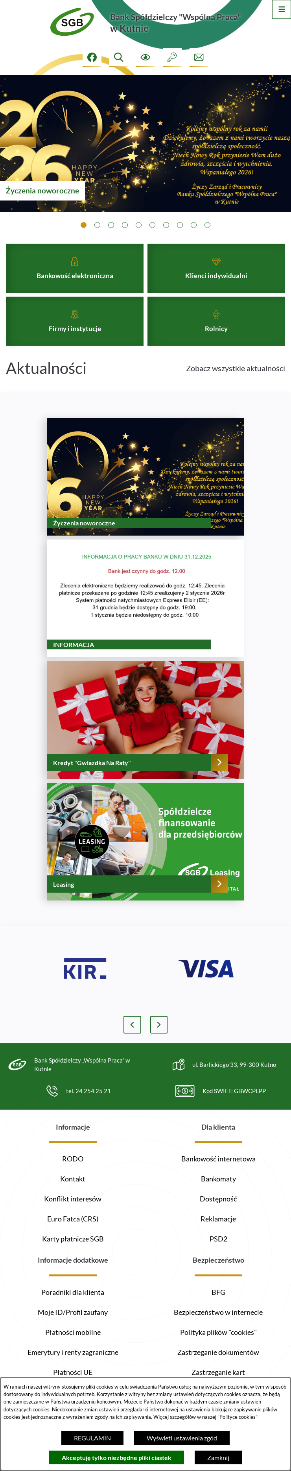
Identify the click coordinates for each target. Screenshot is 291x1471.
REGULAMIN (92, 1438)
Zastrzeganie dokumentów (218, 1352)
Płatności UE (72, 1372)
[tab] (83, 225)
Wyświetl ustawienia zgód (182, 1438)
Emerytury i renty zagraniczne (73, 1352)
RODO (72, 1158)
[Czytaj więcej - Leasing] (145, 857)
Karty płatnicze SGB (73, 1238)
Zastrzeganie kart (218, 1372)
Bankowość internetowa (218, 1158)
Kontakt (72, 1178)
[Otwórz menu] (281, 9)
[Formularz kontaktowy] (199, 57)
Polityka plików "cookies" (218, 1332)
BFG (218, 1292)
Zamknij (218, 1457)
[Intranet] (172, 57)
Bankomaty (218, 1178)
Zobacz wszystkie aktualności (235, 383)
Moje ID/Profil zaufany (73, 1312)
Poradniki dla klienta (72, 1292)
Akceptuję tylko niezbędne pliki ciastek (116, 1457)
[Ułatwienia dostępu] (145, 57)
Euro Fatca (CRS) (72, 1218)
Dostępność (218, 1198)
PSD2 (218, 1238)
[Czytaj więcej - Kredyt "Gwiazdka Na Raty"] (145, 735)
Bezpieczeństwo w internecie (218, 1312)
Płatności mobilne (73, 1332)
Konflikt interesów (72, 1198)
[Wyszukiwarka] (118, 57)
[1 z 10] (145, 143)
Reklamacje (218, 1218)
